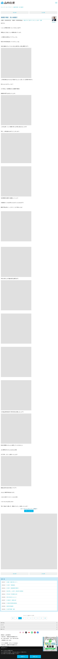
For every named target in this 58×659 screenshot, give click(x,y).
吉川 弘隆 (39, 20)
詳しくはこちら (29, 510)
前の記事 (14, 12)
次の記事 (43, 12)
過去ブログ (26, 20)
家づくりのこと (32, 20)
